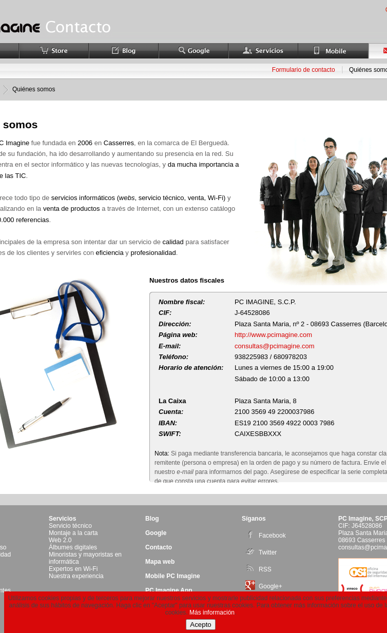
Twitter (261, 552)
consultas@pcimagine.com (275, 346)
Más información (212, 612)
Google (155, 533)
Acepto (200, 624)
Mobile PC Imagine (172, 576)
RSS (258, 569)
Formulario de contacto (303, 69)
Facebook (265, 535)
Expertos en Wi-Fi (73, 568)
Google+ (263, 586)
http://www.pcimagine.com (273, 335)
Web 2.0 (60, 540)
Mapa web (160, 561)
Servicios (62, 518)
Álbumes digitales (73, 547)
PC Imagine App (168, 590)
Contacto (158, 547)
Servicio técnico (70, 525)
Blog (152, 518)
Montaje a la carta (73, 533)
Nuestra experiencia (76, 576)
